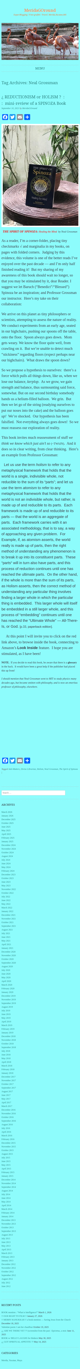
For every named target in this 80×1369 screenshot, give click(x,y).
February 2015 (7, 1172)
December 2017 (8, 1076)
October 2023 (7, 878)
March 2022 (6, 907)
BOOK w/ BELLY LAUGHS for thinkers (19, 1338)
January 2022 (7, 911)
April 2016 (6, 1132)
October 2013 (7, 1227)
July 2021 (5, 933)
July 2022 (5, 896)
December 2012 (8, 1264)
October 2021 (7, 922)
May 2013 (5, 1246)
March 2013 (6, 1253)
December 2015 (8, 1143)
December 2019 (8, 996)
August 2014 (7, 1190)
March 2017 (6, 1106)
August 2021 (7, 929)
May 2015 (5, 1165)
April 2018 (6, 1062)
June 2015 (5, 1161)
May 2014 (5, 1201)
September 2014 (8, 1187)
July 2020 (5, 970)
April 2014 (6, 1205)
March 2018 (6, 1065)
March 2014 (6, 1209)
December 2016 (8, 1110)
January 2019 (7, 1032)
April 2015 (6, 1168)
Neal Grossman (51, 769)
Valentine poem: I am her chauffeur (17, 1327)
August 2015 (7, 1154)
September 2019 (8, 1003)
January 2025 (7, 841)
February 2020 (7, 988)
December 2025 (8, 819)
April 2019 (6, 1021)
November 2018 (8, 1040)
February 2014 (7, 1212)
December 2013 (8, 1220)
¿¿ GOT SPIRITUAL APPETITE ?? (17, 1342)
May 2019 (5, 1018)
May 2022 (5, 904)
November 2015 (8, 1146)
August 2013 (7, 1235)
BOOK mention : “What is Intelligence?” (19, 1312)
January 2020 (7, 992)
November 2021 (8, 918)
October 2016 (7, 1117)
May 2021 (5, 940)
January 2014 (7, 1216)
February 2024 (7, 871)
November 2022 (8, 889)
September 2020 (8, 962)
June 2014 (5, 1198)
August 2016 (7, 1124)
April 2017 (6, 1102)
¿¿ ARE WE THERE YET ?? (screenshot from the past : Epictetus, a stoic (34, 1330)
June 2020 (5, 974)
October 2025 (7, 823)
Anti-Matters (14, 769)
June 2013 (5, 1242)
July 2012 (5, 1282)
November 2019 (8, 999)
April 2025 (6, 834)
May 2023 (5, 885)
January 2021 (7, 948)
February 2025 (7, 838)
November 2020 (8, 955)
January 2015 (7, 1176)
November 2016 (8, 1113)
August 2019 (7, 1007)
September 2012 (8, 1275)
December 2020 (8, 951)
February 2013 (7, 1257)
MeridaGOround (40, 10)
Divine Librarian (28, 769)
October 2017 (7, 1084)
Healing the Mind (48, 231)
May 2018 (5, 1058)
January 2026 (7, 815)
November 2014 (8, 1183)
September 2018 (8, 1047)
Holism (40, 769)
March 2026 (6, 812)
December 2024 (8, 845)
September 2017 (8, 1087)
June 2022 (5, 900)
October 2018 (7, 1043)
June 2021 (5, 937)
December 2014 (8, 1179)
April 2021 (6, 944)
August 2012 (7, 1279)
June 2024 (5, 863)
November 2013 (8, 1224)
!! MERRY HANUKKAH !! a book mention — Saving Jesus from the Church (36, 1319)
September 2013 (8, 1231)
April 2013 (6, 1249)
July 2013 (5, 1238)
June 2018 (5, 1054)
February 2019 (7, 1029)
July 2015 (5, 1157)
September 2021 (8, 926)
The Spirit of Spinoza (68, 769)
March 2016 (6, 1135)
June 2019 (5, 1014)
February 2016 (7, 1139)
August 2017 (7, 1091)
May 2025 (5, 830)
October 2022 (7, 893)
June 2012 (5, 1286)
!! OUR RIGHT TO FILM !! (14, 1316)
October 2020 (7, 959)
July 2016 (5, 1128)
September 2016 (8, 1121)
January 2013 (7, 1260)
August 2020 (7, 966)
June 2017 (5, 1095)
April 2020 (6, 981)
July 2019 (5, 1010)
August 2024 (7, 856)
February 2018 (7, 1069)
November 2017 (8, 1080)
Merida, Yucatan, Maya (11, 1360)
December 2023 (8, 874)
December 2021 (8, 915)
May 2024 (5, 867)
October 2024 (7, 852)
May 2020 (5, 977)
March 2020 (6, 985)
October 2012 (7, 1271)
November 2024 (8, 849)
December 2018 (8, 1036)
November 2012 (8, 1268)
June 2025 (5, 826)
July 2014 (5, 1194)
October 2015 (7, 1150)
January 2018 (7, 1073)
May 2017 (5, 1099)
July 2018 (5, 1051)
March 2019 (6, 1025)
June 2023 (5, 882)
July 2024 (5, 860)
